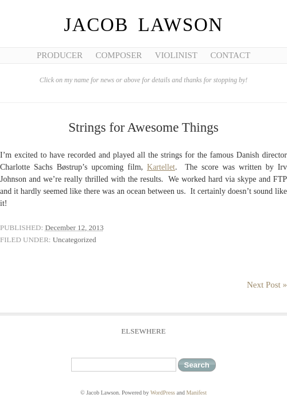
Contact (230, 55)
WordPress (162, 392)
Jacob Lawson (143, 24)
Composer (118, 55)
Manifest (196, 392)
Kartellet (161, 167)
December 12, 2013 (74, 227)
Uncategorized (74, 239)
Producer (60, 55)
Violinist (176, 55)
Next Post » (267, 284)
